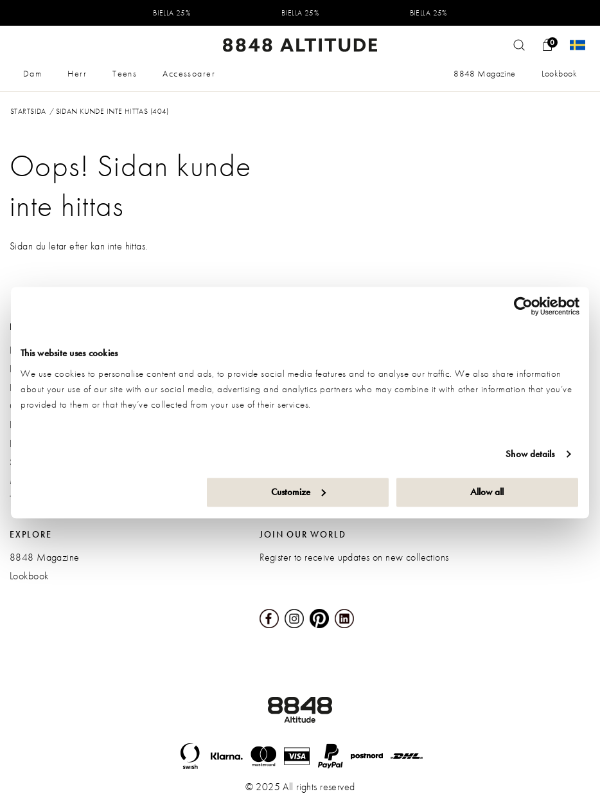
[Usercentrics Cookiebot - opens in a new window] (523, 306)
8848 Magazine (484, 73)
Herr (77, 73)
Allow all (487, 491)
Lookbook (559, 73)
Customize (298, 491)
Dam (32, 73)
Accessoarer (189, 73)
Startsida (28, 111)
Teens (124, 73)
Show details (530, 454)
